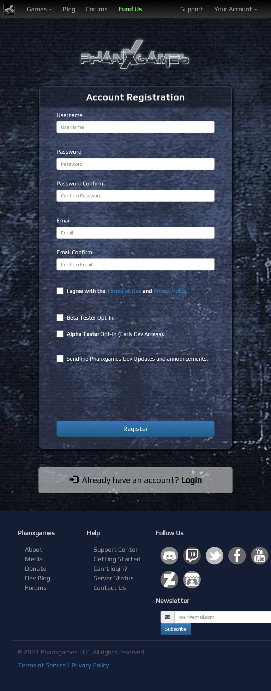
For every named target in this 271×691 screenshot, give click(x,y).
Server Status (114, 578)
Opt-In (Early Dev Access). (110, 333)
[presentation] (110, 392)
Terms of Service (42, 665)
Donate (36, 568)
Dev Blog (37, 578)
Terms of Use (124, 291)
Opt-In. (85, 317)
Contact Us (110, 587)
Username (69, 115)
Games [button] (39, 9)
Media (34, 559)
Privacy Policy (169, 291)
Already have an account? (136, 480)
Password (69, 151)
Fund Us (130, 9)
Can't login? (110, 568)
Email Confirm (74, 252)
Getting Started (117, 559)
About (34, 549)
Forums (97, 9)
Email (63, 220)
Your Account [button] (235, 9)
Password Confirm (79, 183)
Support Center (116, 549)
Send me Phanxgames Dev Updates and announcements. (132, 358)
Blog (68, 9)
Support (192, 9)
